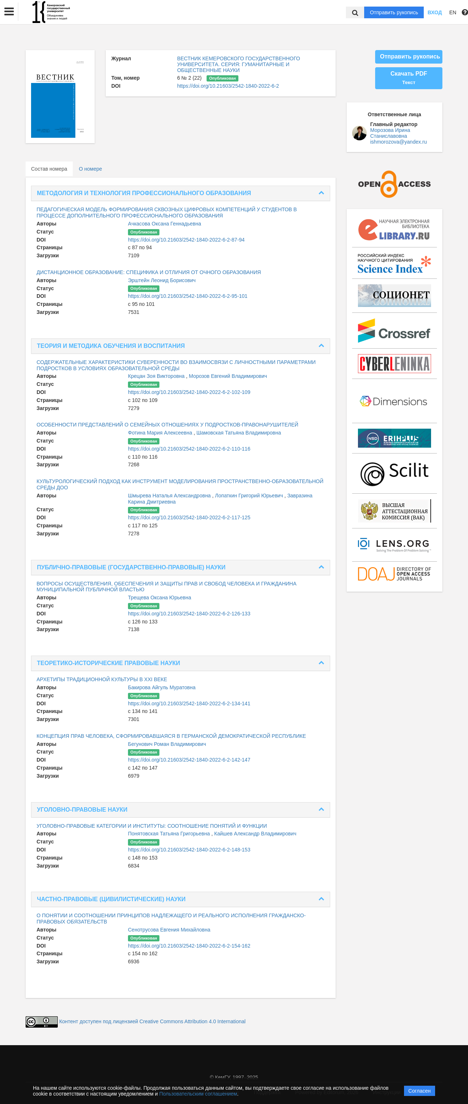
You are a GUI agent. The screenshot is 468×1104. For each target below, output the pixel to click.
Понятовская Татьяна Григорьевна (169, 833)
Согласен (419, 1091)
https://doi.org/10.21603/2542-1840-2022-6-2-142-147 (189, 760)
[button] (9, 12)
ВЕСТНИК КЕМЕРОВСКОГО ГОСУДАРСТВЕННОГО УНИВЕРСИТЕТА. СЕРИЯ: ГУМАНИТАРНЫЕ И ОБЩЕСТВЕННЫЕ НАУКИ (238, 64)
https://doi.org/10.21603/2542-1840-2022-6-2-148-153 (189, 850)
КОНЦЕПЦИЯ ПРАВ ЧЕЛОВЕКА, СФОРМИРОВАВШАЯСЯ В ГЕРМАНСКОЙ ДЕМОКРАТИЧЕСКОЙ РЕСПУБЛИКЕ (171, 736)
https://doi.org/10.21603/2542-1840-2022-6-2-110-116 (189, 449)
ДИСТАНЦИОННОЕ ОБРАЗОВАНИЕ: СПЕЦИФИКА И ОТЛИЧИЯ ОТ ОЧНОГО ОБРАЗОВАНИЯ (149, 272)
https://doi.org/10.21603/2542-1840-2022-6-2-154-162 (189, 946)
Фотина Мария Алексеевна (160, 433)
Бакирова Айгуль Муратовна (162, 687)
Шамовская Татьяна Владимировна (238, 433)
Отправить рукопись (394, 12)
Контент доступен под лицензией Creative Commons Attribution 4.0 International (152, 1021)
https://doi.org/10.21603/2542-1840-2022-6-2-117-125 (189, 517)
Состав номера (49, 169)
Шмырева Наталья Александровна (170, 495)
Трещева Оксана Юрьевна (159, 597)
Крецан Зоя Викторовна (157, 376)
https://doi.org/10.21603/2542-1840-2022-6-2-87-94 (186, 240)
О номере (90, 169)
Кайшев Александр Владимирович (255, 833)
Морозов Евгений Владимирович (228, 376)
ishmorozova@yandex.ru (398, 142)
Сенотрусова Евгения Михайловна (169, 930)
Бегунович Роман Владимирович (167, 744)
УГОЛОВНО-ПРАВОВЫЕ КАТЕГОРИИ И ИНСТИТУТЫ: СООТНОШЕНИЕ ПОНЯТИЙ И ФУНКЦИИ (152, 826)
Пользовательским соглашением (198, 1094)
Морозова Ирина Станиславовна (390, 133)
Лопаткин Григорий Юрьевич (249, 495)
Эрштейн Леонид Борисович (162, 280)
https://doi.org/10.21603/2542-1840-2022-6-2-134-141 (189, 703)
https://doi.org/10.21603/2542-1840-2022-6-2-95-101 (188, 296)
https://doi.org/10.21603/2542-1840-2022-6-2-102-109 (189, 392)
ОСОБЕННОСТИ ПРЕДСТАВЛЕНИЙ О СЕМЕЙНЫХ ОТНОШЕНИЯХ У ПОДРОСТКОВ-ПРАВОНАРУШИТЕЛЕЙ (167, 425)
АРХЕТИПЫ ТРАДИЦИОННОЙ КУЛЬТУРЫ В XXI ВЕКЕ (102, 679)
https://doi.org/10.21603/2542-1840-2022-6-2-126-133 (189, 614)
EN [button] (452, 12)
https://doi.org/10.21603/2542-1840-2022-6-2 (228, 86)
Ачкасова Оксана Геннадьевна (164, 224)
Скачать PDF (408, 78)
